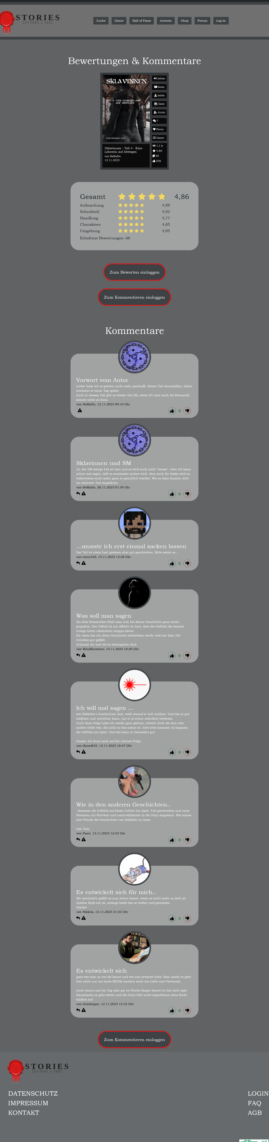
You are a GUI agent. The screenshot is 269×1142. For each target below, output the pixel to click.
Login (258, 1093)
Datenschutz (33, 1093)
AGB (255, 1112)
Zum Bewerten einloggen (135, 272)
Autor (159, 112)
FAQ (254, 1103)
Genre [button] (119, 20)
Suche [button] (101, 20)
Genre (158, 137)
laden (159, 95)
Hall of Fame (141, 20)
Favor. (158, 129)
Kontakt (23, 1112)
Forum (202, 20)
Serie (159, 103)
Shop (184, 20)
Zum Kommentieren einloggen (134, 297)
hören (159, 78)
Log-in (221, 20)
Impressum (28, 1103)
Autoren (166, 20)
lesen (159, 86)
